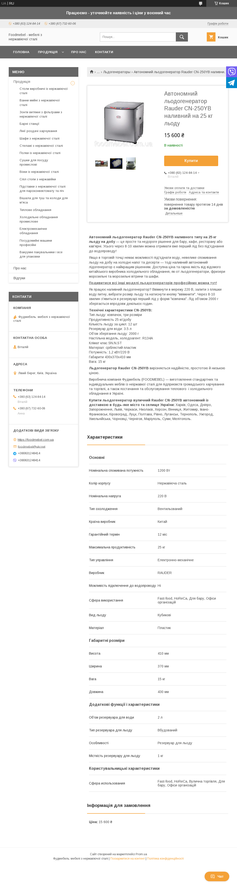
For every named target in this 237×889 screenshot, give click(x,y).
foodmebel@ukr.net (31, 446)
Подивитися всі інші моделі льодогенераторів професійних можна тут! (153, 283)
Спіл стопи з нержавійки (38, 179)
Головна (21, 52)
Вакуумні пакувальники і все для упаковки (41, 254)
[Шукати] (182, 37)
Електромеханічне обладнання (33, 231)
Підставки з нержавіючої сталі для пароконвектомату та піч (43, 189)
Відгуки (19, 278)
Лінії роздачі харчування (38, 131)
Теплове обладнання (35, 210)
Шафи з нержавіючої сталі (39, 138)
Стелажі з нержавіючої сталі (41, 145)
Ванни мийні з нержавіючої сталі (40, 102)
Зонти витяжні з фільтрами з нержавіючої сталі (41, 114)
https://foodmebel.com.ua (36, 439)
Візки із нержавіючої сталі (39, 172)
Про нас (78, 52)
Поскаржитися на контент (127, 858)
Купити (191, 161)
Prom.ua (141, 854)
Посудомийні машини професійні (36, 243)
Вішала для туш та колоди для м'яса (44, 200)
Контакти (104, 52)
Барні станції (29, 124)
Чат (216, 876)
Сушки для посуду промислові (34, 162)
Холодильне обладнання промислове (39, 219)
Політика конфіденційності (165, 858)
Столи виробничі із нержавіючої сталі (44, 91)
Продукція (48, 52)
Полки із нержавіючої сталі (40, 153)
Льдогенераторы (116, 72)
